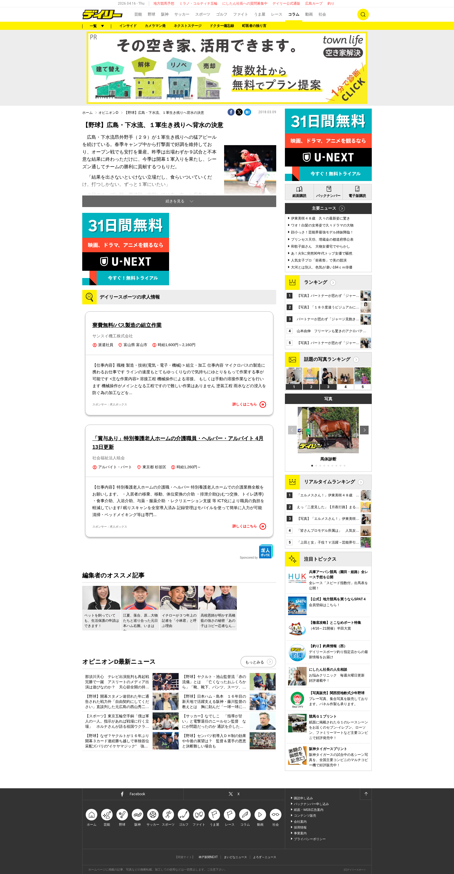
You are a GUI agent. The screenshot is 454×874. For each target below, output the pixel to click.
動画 (309, 14)
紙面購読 (299, 196)
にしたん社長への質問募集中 (245, 3)
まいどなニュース (235, 857)
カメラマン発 (155, 26)
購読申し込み (303, 798)
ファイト (240, 14)
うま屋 (259, 14)
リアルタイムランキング (329, 481)
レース (276, 14)
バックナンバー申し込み (311, 804)
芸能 (138, 14)
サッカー (181, 14)
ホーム (87, 113)
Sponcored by (256, 551)
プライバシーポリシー (310, 839)
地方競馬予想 (163, 3)
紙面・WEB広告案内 (308, 809)
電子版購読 (357, 196)
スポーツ (202, 14)
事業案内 (300, 833)
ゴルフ (221, 14)
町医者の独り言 (254, 26)
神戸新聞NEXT (208, 857)
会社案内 (300, 821)
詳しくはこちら (249, 404)
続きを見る (175, 201)
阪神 (165, 14)
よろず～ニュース (264, 857)
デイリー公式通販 (286, 3)
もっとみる (254, 662)
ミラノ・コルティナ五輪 (198, 3)
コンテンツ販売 (305, 815)
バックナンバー (328, 196)
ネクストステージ (188, 26)
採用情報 (300, 827)
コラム (293, 14)
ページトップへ (365, 794)
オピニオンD (108, 113)
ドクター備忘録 (222, 26)
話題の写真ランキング (327, 359)
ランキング (315, 282)
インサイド (128, 26)
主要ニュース (324, 208)
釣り (330, 3)
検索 (363, 14)
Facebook (137, 794)
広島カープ (314, 3)
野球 (151, 14)
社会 (322, 14)
